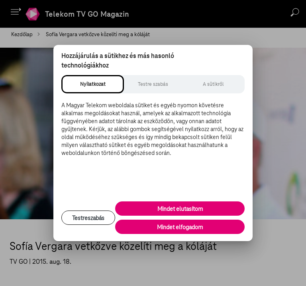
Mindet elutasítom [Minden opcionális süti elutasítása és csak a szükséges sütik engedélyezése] (180, 209)
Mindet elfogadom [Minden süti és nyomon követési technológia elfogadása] (180, 227)
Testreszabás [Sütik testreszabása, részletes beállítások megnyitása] (88, 218)
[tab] (93, 84)
